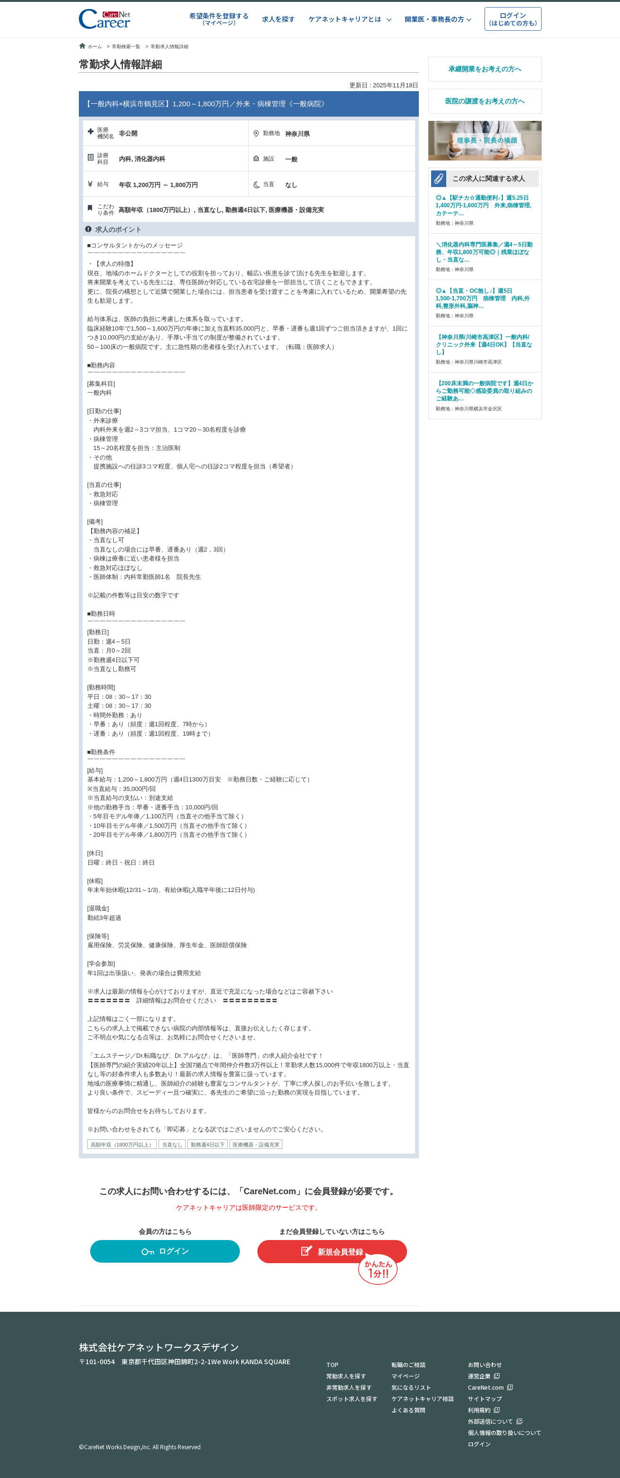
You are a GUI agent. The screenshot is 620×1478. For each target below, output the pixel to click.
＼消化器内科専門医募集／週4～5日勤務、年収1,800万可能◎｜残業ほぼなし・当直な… (484, 252)
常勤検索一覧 (126, 46)
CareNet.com (486, 1387)
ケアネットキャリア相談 (422, 1398)
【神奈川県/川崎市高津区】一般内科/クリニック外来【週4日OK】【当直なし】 (484, 345)
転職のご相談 (408, 1364)
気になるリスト (411, 1387)
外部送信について (490, 1421)
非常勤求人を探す (349, 1387)
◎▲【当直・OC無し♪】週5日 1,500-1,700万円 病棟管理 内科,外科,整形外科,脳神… (483, 298)
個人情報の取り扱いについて (505, 1432)
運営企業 (479, 1376)
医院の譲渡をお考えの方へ (485, 101)
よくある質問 (408, 1410)
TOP (332, 1364)
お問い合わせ (485, 1364)
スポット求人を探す (351, 1398)
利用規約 (479, 1410)
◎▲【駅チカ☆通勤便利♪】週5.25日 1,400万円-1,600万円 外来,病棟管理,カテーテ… (485, 205)
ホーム (90, 46)
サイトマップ (485, 1398)
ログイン (165, 1252)
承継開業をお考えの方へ (485, 69)
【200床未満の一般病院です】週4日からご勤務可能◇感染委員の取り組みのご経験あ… (485, 391)
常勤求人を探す (346, 1376)
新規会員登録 (332, 1250)
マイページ (405, 1376)
